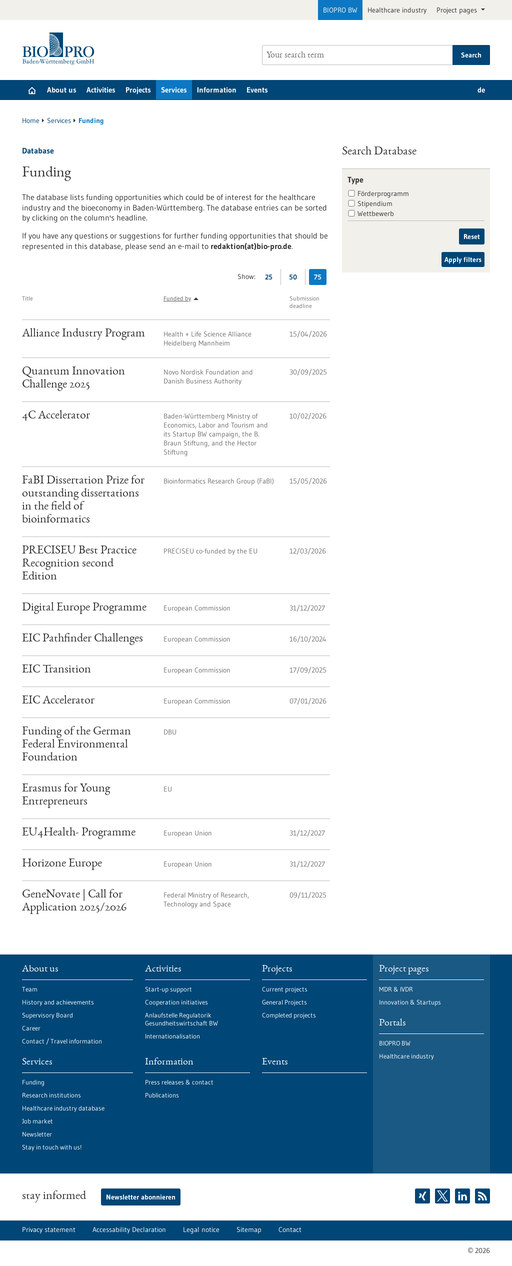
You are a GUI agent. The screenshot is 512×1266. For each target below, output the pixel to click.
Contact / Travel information (62, 1041)
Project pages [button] (457, 10)
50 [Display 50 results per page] (295, 278)
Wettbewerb (376, 213)
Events (257, 89)
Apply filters (463, 259)
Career (31, 1028)
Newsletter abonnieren (141, 1197)
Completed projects (289, 1015)
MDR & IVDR (396, 989)
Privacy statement (49, 1229)
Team (30, 989)
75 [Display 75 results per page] (320, 278)
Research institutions (51, 1095)
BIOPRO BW (340, 10)
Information (216, 89)
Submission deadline (305, 302)
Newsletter (37, 1134)
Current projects (285, 989)
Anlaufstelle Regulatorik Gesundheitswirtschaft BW (181, 1019)
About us (61, 89)
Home (31, 120)
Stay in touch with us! (52, 1147)
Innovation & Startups (410, 1002)
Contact (290, 1229)
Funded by (177, 298)
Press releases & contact (179, 1082)
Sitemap (249, 1229)
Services (174, 89)
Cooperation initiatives (176, 1002)
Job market (37, 1121)
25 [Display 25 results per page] (271, 278)
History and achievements (58, 1002)
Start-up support (168, 989)
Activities (101, 89)
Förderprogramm (383, 193)
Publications (162, 1095)
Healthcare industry (397, 10)
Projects (138, 89)
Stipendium (375, 203)
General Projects (284, 1002)
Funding (33, 1082)
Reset (472, 236)
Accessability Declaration (129, 1229)
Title (27, 298)
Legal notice (201, 1229)
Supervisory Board (47, 1015)
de (481, 89)
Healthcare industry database (63, 1108)
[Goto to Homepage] (61, 48)
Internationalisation (172, 1036)
